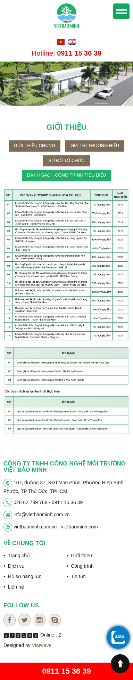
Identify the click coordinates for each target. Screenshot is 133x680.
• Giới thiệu (79, 555)
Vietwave (42, 645)
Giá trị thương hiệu (94, 153)
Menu (121, 11)
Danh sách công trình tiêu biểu (66, 182)
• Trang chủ (16, 555)
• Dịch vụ (14, 566)
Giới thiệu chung (34, 153)
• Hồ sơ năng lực (22, 576)
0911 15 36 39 (66, 671)
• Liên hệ (13, 587)
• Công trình (80, 566)
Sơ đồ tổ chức (66, 168)
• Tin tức (76, 576)
